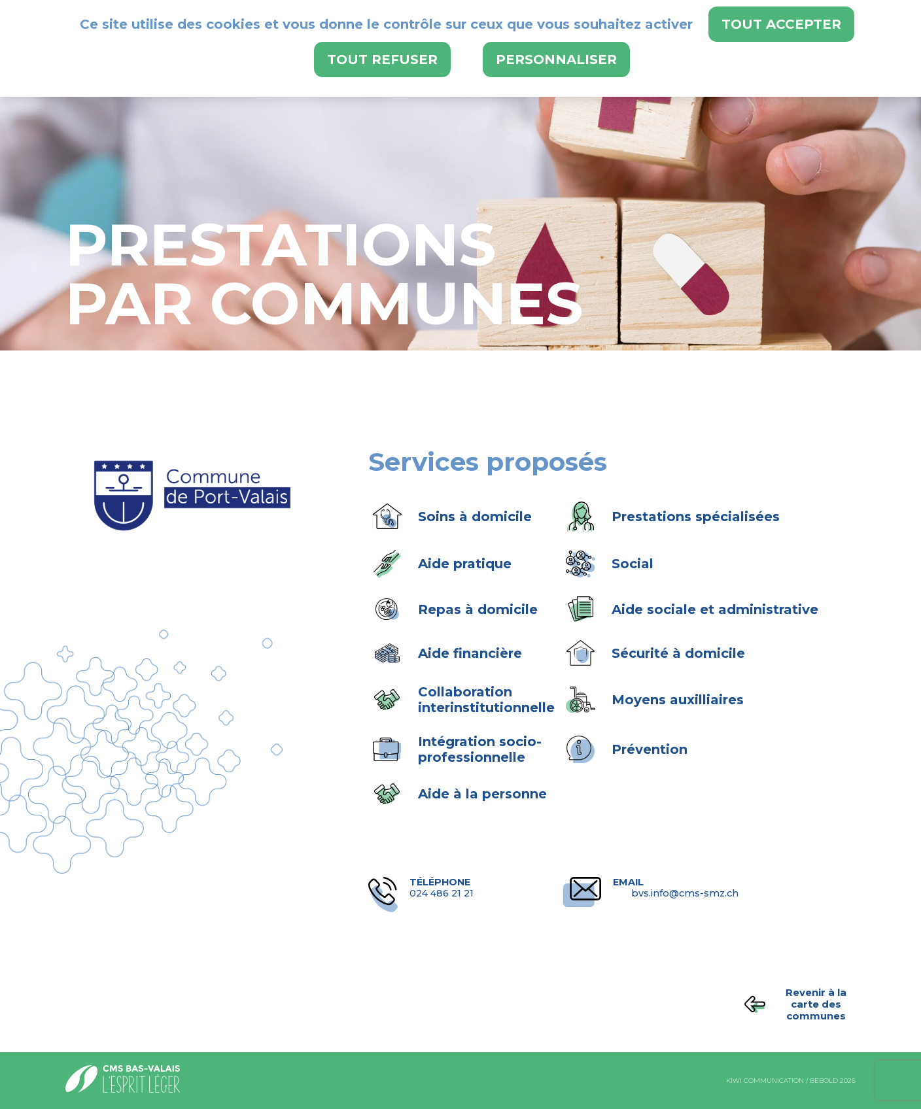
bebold (824, 1080)
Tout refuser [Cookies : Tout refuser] (382, 59)
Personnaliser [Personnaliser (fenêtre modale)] (556, 59)
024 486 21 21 (472, 888)
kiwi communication (765, 1080)
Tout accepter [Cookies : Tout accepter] (781, 24)
